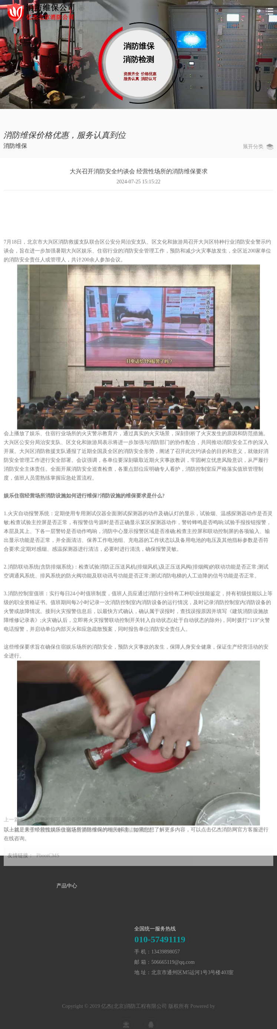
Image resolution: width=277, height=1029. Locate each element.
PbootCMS (47, 859)
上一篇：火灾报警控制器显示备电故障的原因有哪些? (64, 823)
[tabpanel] (138, 54)
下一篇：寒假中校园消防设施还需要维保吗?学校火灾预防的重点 (77, 833)
